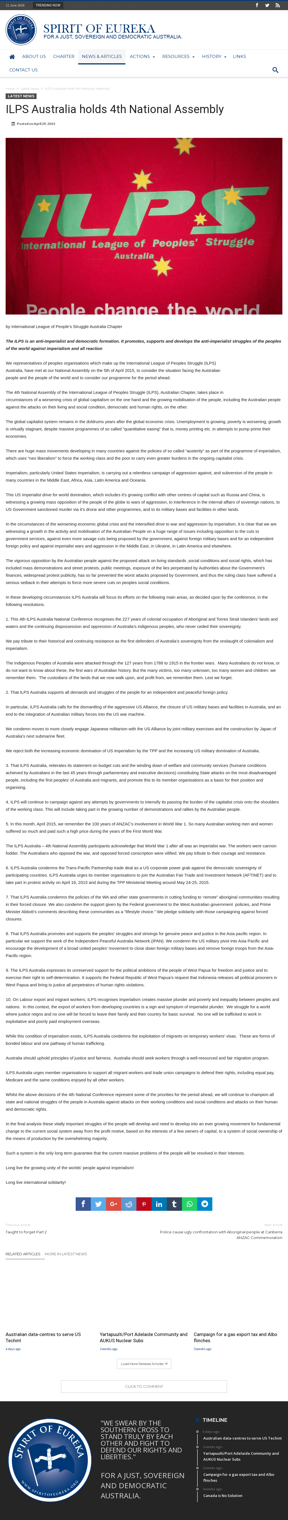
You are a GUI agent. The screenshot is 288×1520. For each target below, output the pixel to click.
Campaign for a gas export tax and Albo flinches (235, 1337)
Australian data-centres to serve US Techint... (102, 5)
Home (10, 89)
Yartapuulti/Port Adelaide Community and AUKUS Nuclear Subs (144, 1337)
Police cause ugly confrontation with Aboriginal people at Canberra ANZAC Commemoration (217, 1231)
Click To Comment (144, 1386)
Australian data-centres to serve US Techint (43, 1337)
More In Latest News (66, 1254)
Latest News (30, 89)
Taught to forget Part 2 (71, 1228)
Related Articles (23, 1254)
